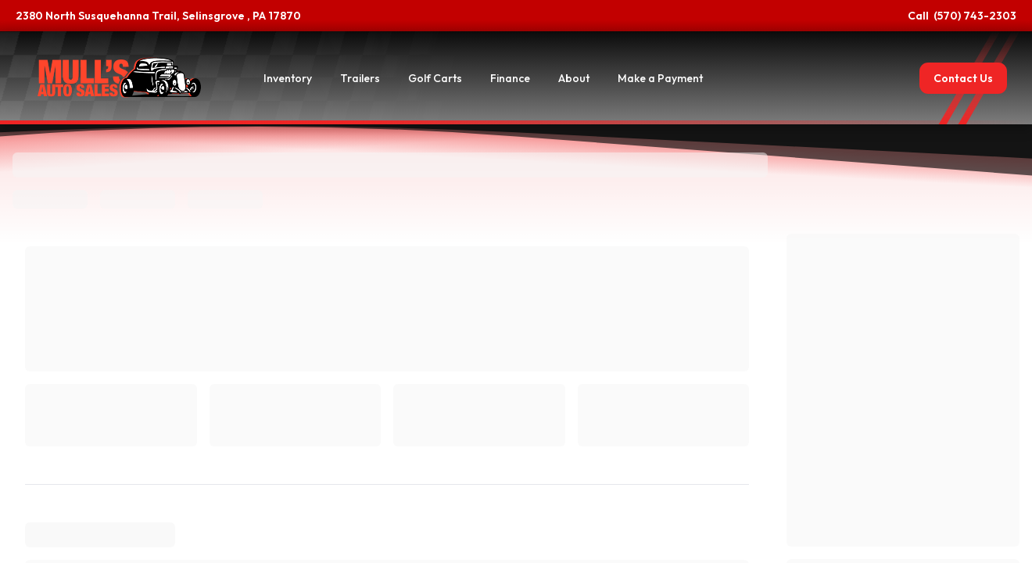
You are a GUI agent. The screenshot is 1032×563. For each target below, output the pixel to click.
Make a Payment (660, 78)
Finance (510, 78)
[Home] (119, 77)
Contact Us (963, 78)
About (573, 78)
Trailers (360, 78)
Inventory (287, 78)
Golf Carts (435, 78)
